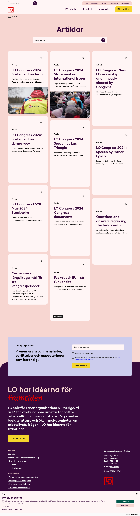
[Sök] (35, 3)
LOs (119, 357)
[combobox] (22, 3)
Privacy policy (19, 509)
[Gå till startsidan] (11, 10)
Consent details (7, 509)
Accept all (125, 501)
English (5, 494)
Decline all (125, 506)
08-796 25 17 (113, 464)
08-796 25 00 (112, 461)
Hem (9, 17)
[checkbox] (73, 353)
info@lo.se (114, 466)
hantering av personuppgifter (84, 359)
